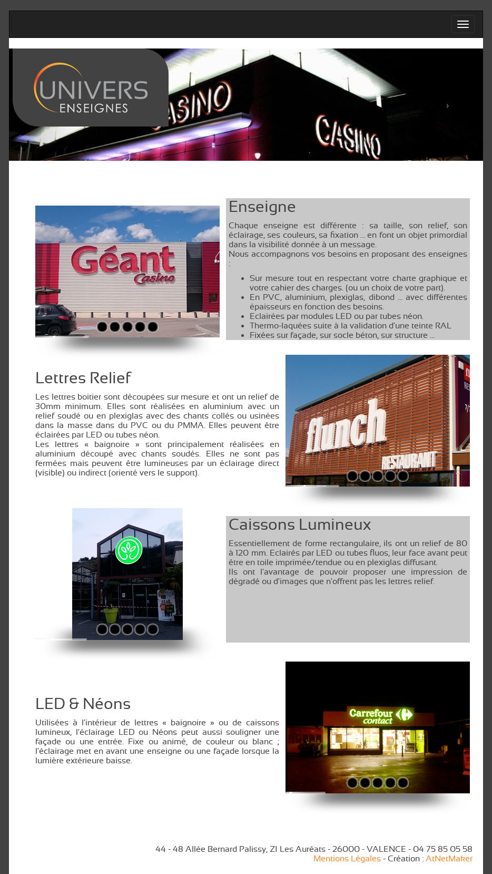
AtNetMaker (449, 858)
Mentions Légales (347, 858)
